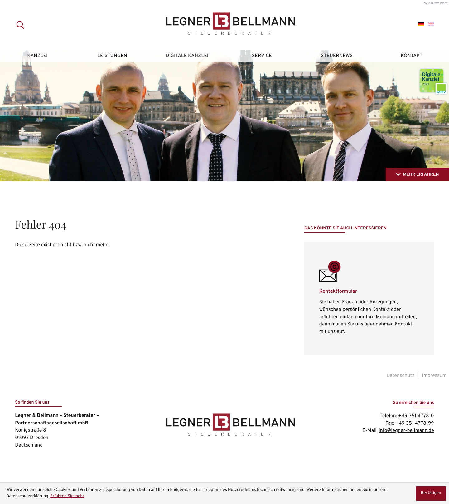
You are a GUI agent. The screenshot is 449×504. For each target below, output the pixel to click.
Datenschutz (401, 375)
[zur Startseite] (224, 25)
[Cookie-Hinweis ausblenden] (431, 493)
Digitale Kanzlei (187, 55)
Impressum (434, 375)
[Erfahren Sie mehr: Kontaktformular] (369, 298)
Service (262, 55)
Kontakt (411, 55)
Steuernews (337, 55)
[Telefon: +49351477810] (416, 416)
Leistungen (112, 55)
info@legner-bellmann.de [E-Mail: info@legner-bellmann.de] (406, 430)
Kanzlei (37, 55)
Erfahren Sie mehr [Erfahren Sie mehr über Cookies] (67, 496)
